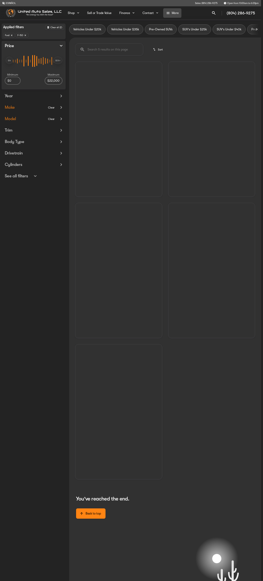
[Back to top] (91, 513)
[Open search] (214, 13)
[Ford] (9, 35)
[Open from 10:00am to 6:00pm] (241, 3)
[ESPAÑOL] (9, 3)
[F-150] (22, 35)
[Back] (54, 27)
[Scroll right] (256, 29)
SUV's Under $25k (194, 29)
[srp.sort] (158, 49)
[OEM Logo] (11, 13)
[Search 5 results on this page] (109, 49)
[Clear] (51, 107)
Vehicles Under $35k (125, 29)
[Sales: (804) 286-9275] (206, 3)
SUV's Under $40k (229, 29)
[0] (13, 81)
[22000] (53, 81)
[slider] (9, 60)
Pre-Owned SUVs (161, 29)
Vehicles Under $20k (87, 29)
